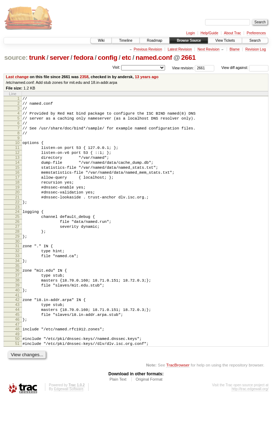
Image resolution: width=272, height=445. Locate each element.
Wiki (101, 40)
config (107, 57)
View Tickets (225, 40)
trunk (37, 57)
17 (17, 193)
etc (126, 57)
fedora (84, 57)
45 (17, 356)
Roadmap (154, 40)
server (59, 57)
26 (17, 246)
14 (17, 175)
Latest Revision (180, 49)
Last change (17, 77)
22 (17, 223)
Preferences (256, 33)
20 (17, 211)
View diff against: (244, 68)
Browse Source (189, 40)
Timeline (125, 40)
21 (17, 217)
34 (17, 292)
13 (17, 169)
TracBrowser (177, 411)
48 (17, 372)
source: (16, 57)
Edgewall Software (68, 436)
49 (17, 378)
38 (17, 315)
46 (17, 362)
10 (17, 151)
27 (17, 252)
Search (255, 40)
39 (17, 321)
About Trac (232, 33)
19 (17, 205)
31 (17, 274)
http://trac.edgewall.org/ (250, 436)
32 (17, 280)
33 (17, 286)
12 (17, 163)
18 (17, 199)
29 (17, 264)
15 (17, 181)
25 (17, 240)
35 (17, 298)
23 (17, 229)
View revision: (183, 68)
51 (17, 389)
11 (17, 157)
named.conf (154, 57)
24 (17, 234)
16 (17, 187)
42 (17, 338)
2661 (188, 57)
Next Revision (209, 49)
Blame (234, 49)
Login (190, 33)
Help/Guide (209, 33)
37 (17, 309)
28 (17, 258)
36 (17, 303)
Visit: (116, 67)
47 (17, 368)
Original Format (149, 426)
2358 (84, 77)
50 (17, 383)
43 (17, 344)
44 (17, 350)
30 (17, 270)
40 (17, 327)
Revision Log (255, 49)
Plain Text (117, 426)
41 (17, 333)
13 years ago (147, 77)
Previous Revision (148, 49)
